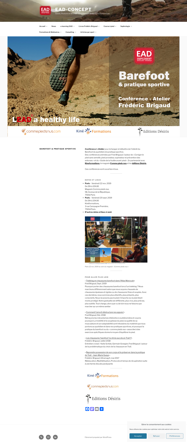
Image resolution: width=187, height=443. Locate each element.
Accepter (138, 436)
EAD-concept (73, 9)
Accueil (43, 26)
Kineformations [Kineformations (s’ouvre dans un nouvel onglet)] (92, 163)
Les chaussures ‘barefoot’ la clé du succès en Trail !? (108, 338)
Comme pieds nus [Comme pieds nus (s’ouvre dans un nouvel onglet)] (118, 163)
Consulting (71, 32)
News (54, 26)
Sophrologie (126, 26)
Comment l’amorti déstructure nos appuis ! (105, 312)
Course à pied (110, 26)
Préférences (174, 436)
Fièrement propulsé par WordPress (98, 437)
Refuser (156, 436)
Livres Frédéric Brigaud (89, 26)
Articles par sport (88, 32)
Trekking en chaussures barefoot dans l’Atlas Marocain (110, 281)
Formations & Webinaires (50, 32)
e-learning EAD (67, 26)
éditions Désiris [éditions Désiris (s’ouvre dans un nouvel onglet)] (139, 163)
